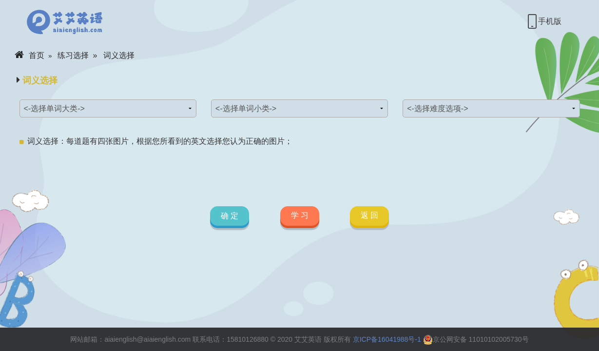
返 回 (369, 215)
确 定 (229, 216)
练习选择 (73, 55)
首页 (30, 55)
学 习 (299, 215)
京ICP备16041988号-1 (387, 339)
